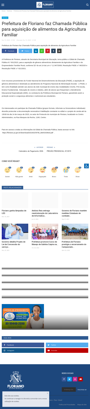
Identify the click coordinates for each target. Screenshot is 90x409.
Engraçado (42, 177)
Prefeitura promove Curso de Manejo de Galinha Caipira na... (45, 243)
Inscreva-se (82, 389)
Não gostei (19, 177)
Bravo (54, 177)
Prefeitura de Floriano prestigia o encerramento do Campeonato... (74, 244)
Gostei (7, 177)
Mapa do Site (81, 404)
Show (77, 177)
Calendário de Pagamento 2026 (31, 151)
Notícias (9, 11)
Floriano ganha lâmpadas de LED (14, 212)
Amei (30, 177)
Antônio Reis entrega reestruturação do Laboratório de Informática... (45, 213)
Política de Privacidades (67, 404)
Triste (66, 177)
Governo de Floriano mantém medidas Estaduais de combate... (74, 213)
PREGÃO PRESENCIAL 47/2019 (59, 151)
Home (3, 11)
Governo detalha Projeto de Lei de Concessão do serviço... (13, 244)
